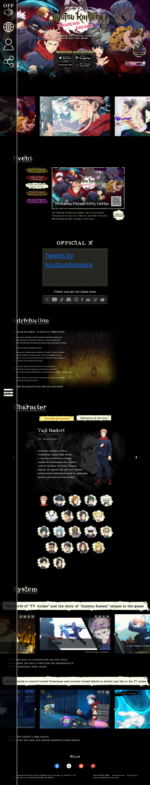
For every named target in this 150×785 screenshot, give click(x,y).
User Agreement (118, 775)
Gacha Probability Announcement (106, 777)
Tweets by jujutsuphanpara (69, 260)
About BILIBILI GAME (101, 775)
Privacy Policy (132, 775)
